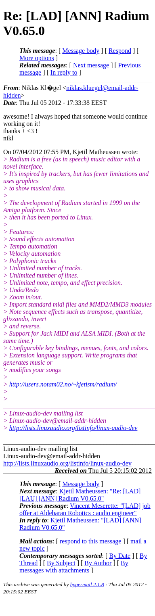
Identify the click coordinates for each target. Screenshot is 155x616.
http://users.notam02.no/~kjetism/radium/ (63, 384)
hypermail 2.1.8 (87, 584)
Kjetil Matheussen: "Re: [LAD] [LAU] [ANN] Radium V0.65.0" (79, 495)
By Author (97, 563)
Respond (120, 50)
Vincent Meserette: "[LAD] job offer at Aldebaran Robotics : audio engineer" (85, 509)
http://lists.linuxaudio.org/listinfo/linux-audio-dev (73, 427)
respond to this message (90, 541)
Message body (80, 50)
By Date (119, 555)
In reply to (64, 72)
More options (36, 57)
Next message (91, 65)
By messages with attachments (73, 567)
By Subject (61, 563)
